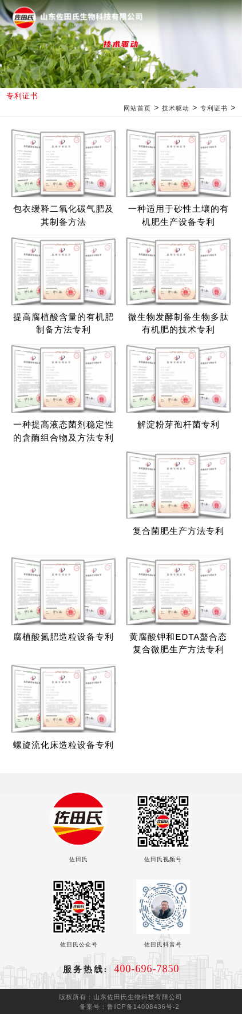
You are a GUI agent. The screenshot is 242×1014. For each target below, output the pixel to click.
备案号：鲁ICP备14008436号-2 (129, 1006)
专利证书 (214, 108)
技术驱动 (175, 108)
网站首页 (137, 108)
